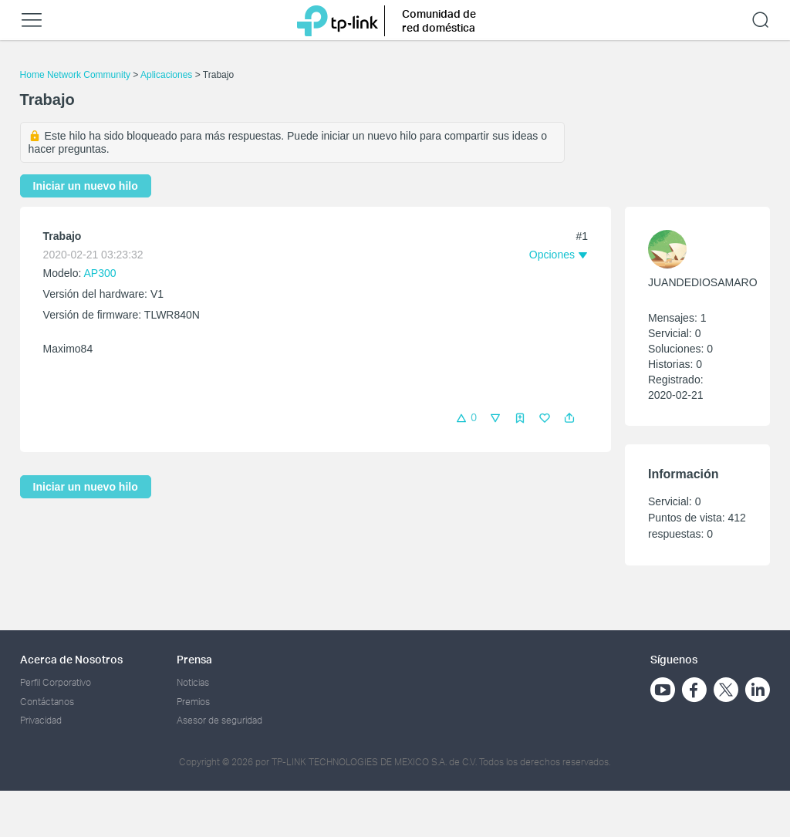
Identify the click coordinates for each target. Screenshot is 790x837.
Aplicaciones (166, 74)
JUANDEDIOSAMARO (703, 282)
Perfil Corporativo (55, 682)
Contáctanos (47, 701)
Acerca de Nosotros (71, 659)
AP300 (100, 273)
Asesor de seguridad (219, 720)
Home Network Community (75, 74)
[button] (569, 418)
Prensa (194, 659)
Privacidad (41, 720)
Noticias (193, 682)
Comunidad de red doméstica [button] (439, 20)
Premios (193, 701)
